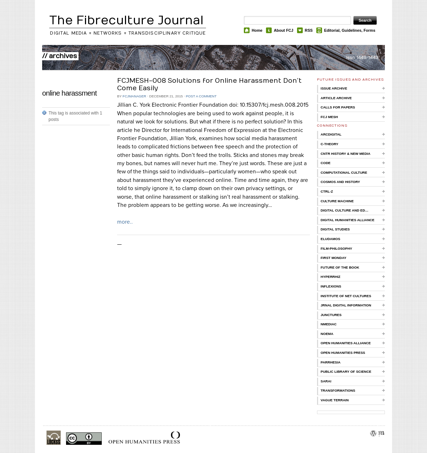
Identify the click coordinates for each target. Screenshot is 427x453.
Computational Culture (344, 172)
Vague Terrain (335, 400)
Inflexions (331, 286)
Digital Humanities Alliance (348, 220)
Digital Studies (335, 229)
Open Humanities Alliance (346, 343)
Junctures (331, 315)
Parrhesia (331, 362)
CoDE (326, 163)
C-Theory (329, 144)
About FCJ (283, 30)
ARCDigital (331, 134)
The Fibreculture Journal (126, 20)
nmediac (329, 324)
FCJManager (134, 96)
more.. (125, 222)
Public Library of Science (346, 371)
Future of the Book (340, 267)
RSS (309, 30)
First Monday (333, 258)
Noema (327, 334)
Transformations (338, 390)
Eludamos (330, 239)
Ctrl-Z (327, 191)
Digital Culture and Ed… (344, 210)
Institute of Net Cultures (346, 296)
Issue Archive (334, 88)
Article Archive (336, 98)
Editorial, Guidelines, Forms (349, 30)
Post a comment (201, 96)
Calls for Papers (338, 107)
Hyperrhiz (330, 277)
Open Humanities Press (343, 353)
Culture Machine (337, 201)
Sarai (326, 381)
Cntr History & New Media (345, 154)
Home (257, 30)
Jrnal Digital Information (346, 305)
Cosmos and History (340, 182)
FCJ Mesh (329, 117)
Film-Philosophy (336, 248)
